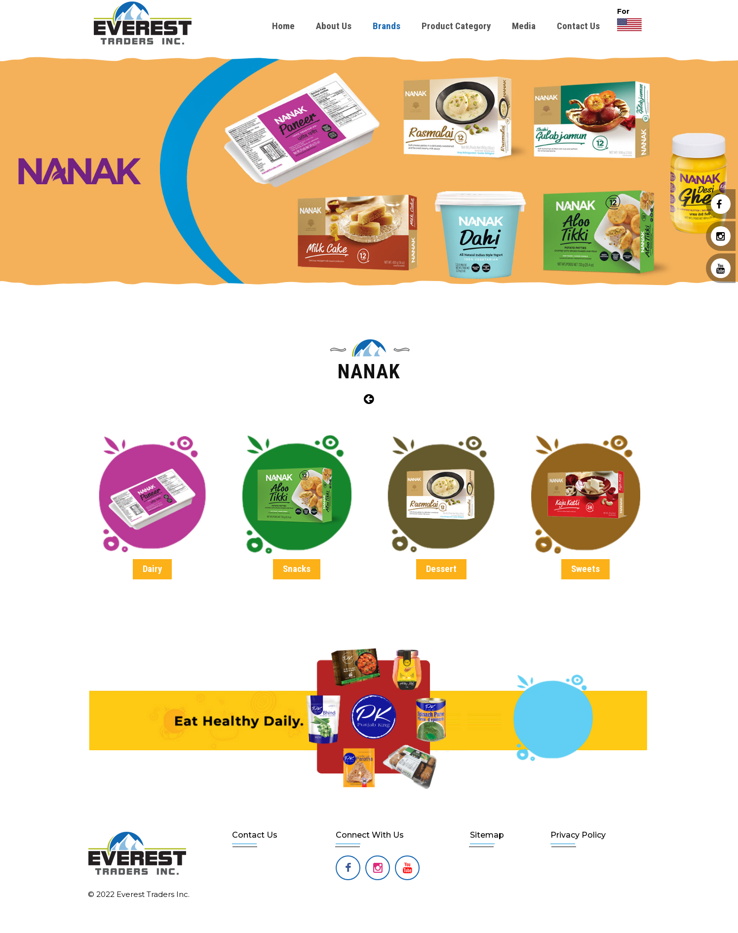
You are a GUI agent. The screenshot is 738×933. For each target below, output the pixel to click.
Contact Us (578, 26)
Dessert (441, 568)
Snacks (297, 568)
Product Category (456, 26)
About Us (333, 26)
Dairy (152, 568)
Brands (386, 26)
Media (524, 26)
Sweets (585, 568)
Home (283, 26)
